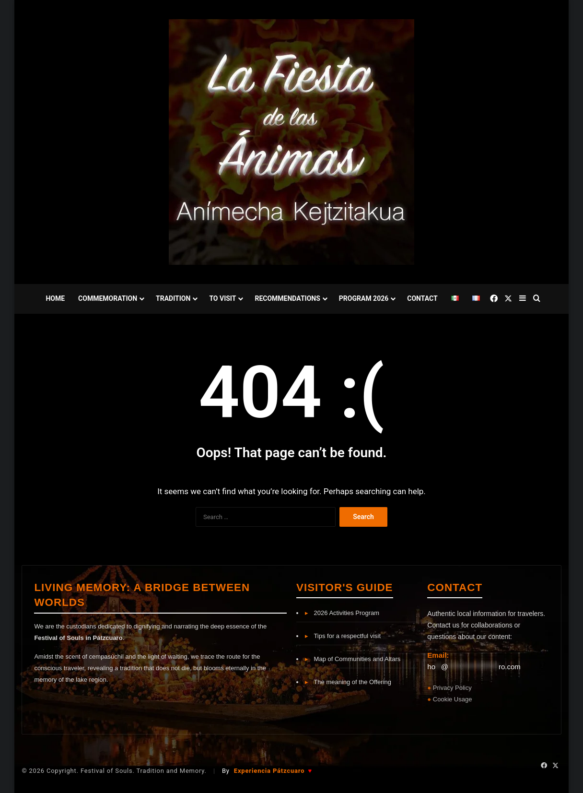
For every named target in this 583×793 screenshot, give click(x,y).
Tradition (173, 298)
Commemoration (107, 298)
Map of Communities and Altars (352, 659)
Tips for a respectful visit (343, 635)
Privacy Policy (452, 687)
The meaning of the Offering (348, 682)
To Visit (222, 298)
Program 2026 (363, 298)
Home (55, 298)
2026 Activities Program (342, 612)
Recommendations (287, 298)
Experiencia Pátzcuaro (273, 770)
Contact (422, 298)
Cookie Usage (452, 699)
